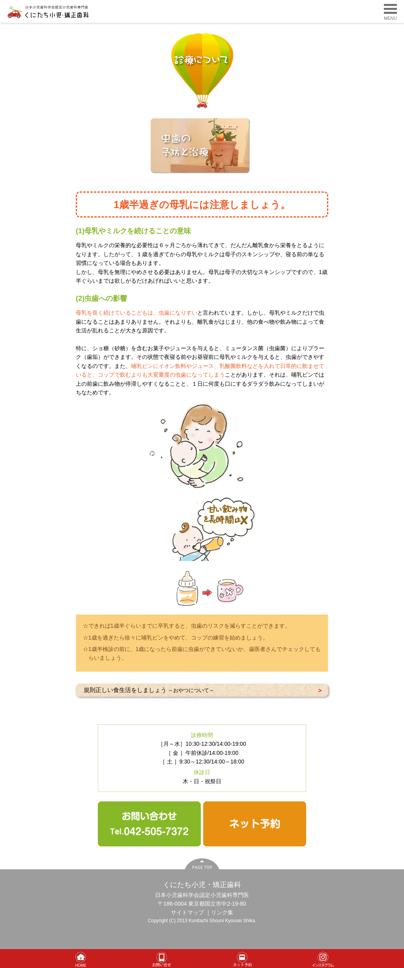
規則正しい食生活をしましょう (149, 690)
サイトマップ (187, 912)
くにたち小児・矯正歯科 (202, 885)
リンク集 (222, 912)
